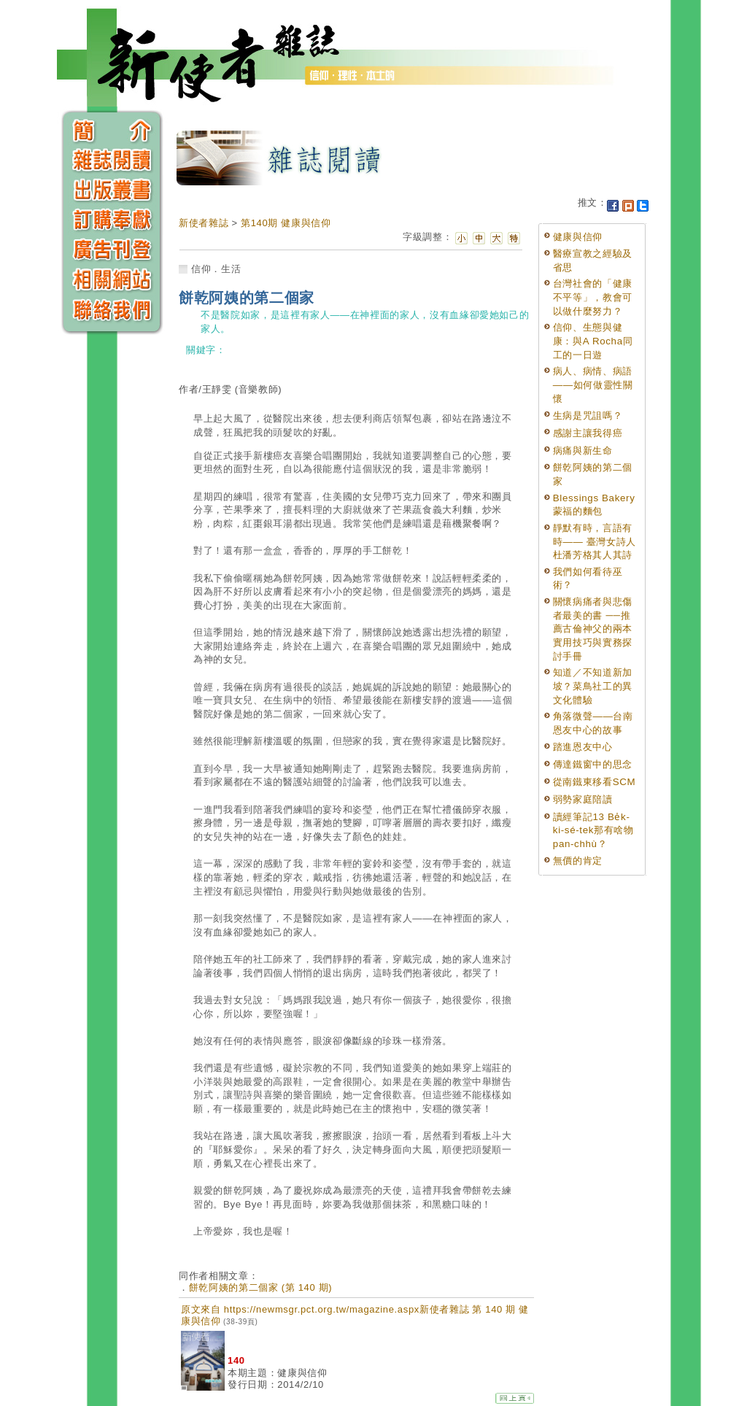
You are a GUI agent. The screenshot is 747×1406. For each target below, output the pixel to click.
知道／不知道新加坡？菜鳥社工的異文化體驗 (592, 686)
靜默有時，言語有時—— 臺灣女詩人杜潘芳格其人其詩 (594, 541)
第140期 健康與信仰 (285, 222)
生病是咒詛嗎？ (588, 415)
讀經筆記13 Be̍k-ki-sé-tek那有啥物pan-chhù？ (593, 830)
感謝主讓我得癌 (588, 433)
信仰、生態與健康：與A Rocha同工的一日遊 (593, 341)
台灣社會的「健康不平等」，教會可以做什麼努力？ (592, 297)
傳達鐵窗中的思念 (592, 764)
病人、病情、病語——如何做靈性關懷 (593, 384)
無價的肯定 (578, 860)
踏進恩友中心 (583, 746)
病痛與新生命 (583, 450)
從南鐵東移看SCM (594, 781)
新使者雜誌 (203, 222)
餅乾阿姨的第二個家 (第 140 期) (261, 1287)
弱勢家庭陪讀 (583, 799)
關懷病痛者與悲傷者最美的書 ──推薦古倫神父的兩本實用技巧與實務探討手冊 (592, 629)
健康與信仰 (578, 236)
